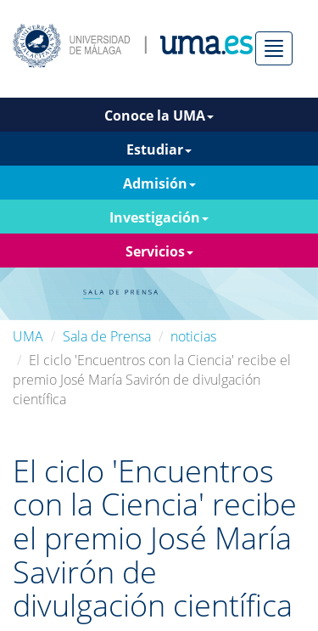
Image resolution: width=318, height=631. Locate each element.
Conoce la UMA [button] (159, 115)
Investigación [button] (159, 217)
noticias (193, 336)
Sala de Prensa (107, 336)
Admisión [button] (159, 183)
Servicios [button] (159, 251)
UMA (28, 336)
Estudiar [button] (159, 149)
